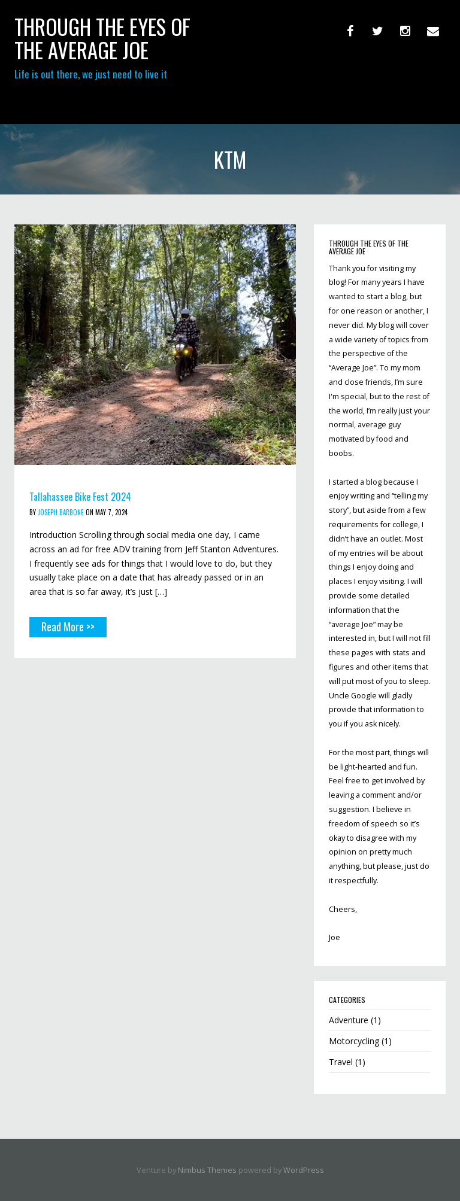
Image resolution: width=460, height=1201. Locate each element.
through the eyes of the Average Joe (102, 38)
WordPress (303, 1170)
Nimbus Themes (207, 1170)
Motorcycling (354, 1041)
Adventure (348, 1020)
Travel (341, 1062)
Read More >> (68, 626)
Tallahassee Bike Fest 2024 (80, 496)
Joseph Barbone (61, 512)
